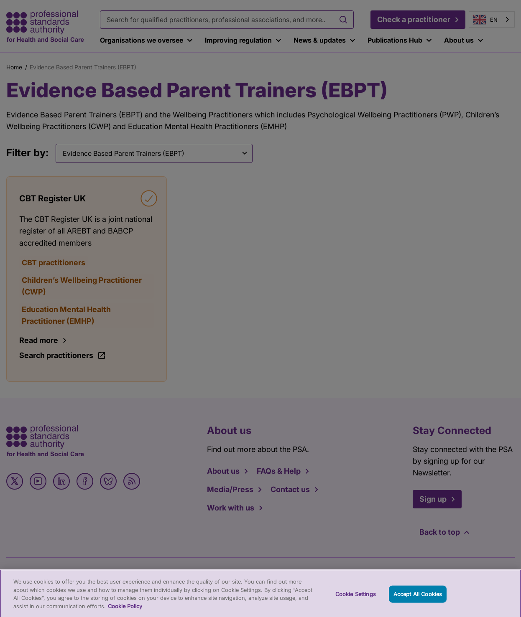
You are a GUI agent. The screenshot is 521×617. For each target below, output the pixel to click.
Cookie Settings (355, 597)
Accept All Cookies (417, 597)
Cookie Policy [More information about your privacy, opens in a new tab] (125, 610)
